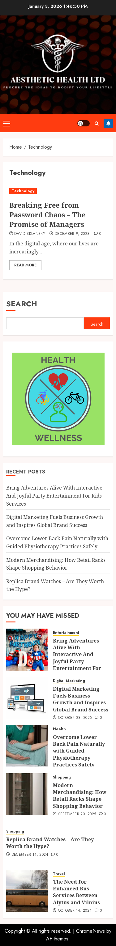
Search (21, 303)
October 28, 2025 (75, 717)
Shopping (62, 777)
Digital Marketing (69, 681)
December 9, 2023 (72, 233)
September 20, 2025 (77, 814)
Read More (25, 265)
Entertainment (66, 632)
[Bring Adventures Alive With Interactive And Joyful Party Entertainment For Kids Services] (27, 650)
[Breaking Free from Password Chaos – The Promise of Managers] (58, 191)
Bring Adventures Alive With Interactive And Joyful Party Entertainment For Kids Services (54, 495)
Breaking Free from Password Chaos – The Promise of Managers (47, 214)
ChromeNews (90, 931)
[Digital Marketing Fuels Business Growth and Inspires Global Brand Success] (27, 698)
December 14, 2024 (29, 854)
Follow (108, 123)
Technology (23, 191)
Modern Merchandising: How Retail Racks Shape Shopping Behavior (79, 795)
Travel (59, 873)
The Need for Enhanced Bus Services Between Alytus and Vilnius (76, 892)
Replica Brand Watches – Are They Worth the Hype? (50, 843)
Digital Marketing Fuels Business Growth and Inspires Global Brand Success (80, 699)
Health (59, 729)
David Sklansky (29, 233)
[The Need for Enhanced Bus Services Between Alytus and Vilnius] (27, 891)
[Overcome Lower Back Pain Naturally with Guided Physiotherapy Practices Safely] (27, 746)
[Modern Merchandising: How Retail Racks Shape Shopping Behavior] (27, 794)
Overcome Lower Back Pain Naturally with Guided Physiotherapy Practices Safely (79, 751)
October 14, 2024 (75, 910)
